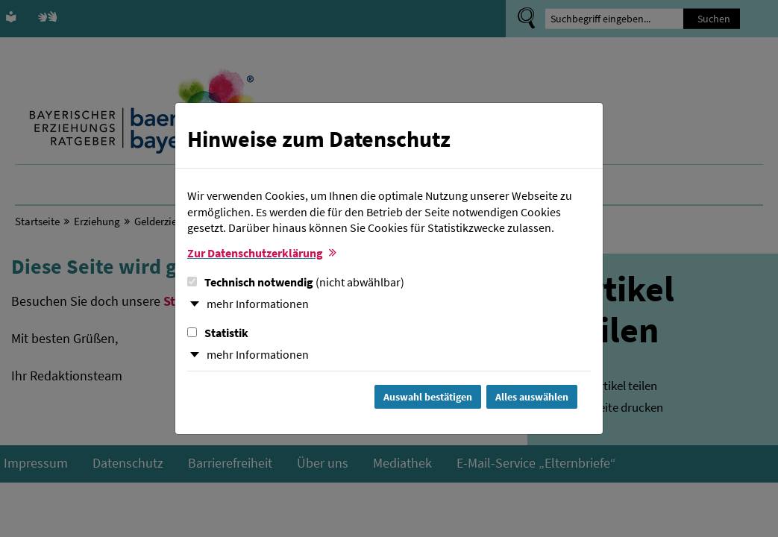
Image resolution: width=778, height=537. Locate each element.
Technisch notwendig (295, 281)
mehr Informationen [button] (258, 303)
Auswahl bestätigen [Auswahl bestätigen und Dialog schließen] (427, 396)
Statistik (217, 332)
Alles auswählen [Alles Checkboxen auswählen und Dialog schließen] (531, 396)
